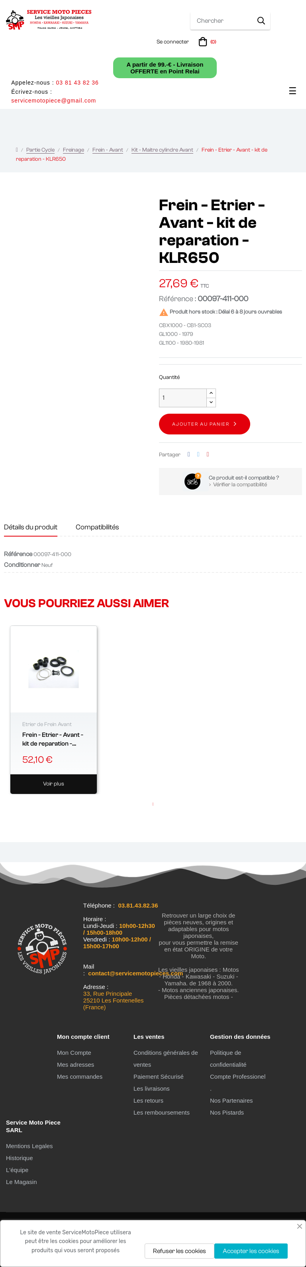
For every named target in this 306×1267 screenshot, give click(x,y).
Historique (19, 1158)
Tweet (198, 454)
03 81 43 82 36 (77, 82)
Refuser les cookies (179, 1251)
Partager (189, 454)
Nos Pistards (227, 1112)
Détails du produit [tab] (30, 527)
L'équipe (17, 1169)
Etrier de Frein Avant (47, 724)
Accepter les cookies (251, 1251)
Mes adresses (75, 1064)
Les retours (148, 1100)
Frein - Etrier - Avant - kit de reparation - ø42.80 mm (52, 739)
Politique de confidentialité (228, 1058)
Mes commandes (79, 1076)
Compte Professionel (237, 1076)
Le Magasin (21, 1181)
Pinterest (208, 454)
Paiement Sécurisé (158, 1076)
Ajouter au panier (201, 424)
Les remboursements (161, 1112)
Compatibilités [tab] (97, 527)
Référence (18, 554)
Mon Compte (74, 1052)
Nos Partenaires (231, 1100)
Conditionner (22, 564)
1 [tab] (153, 804)
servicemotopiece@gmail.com (53, 100)
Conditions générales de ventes (165, 1058)
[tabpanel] (53, 710)
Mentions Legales (29, 1146)
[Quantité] (183, 398)
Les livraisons (151, 1088)
